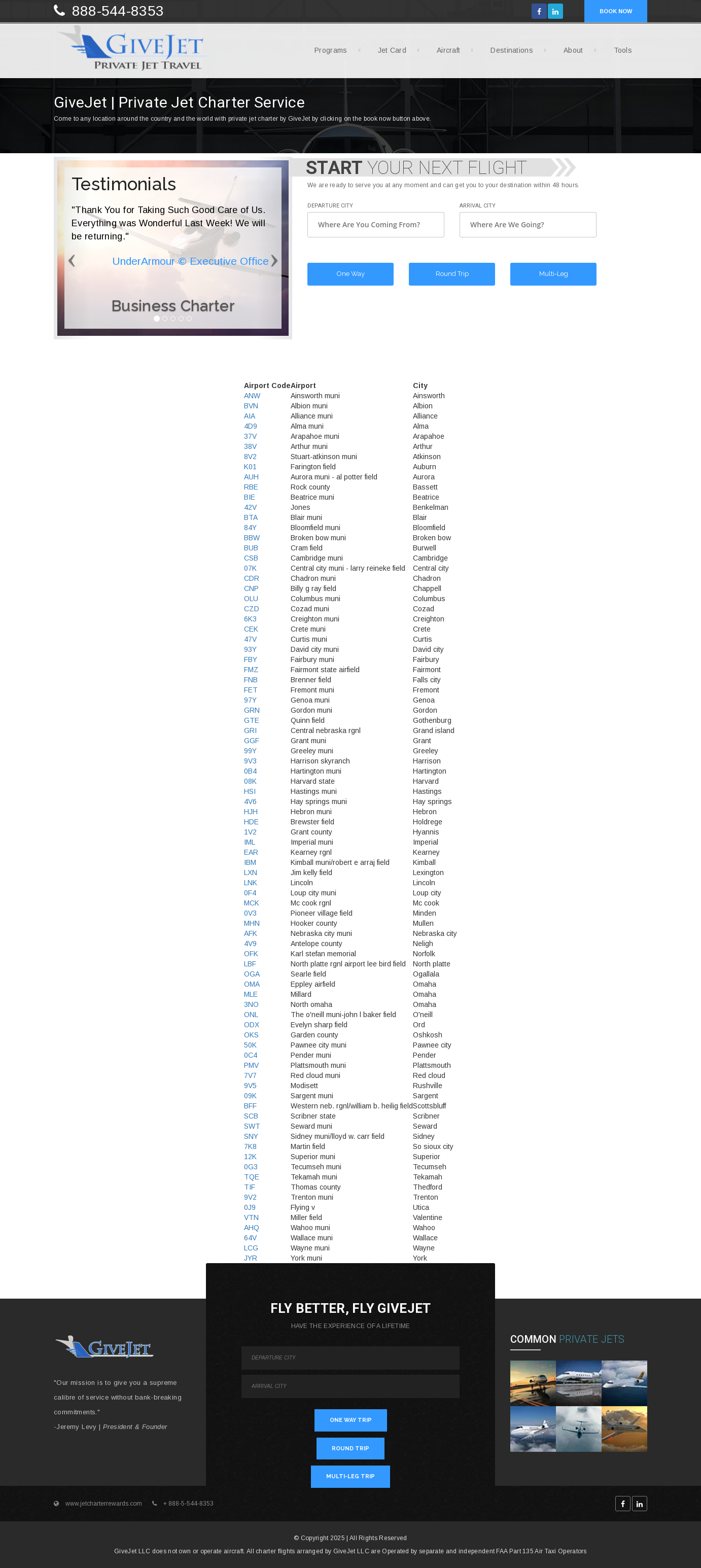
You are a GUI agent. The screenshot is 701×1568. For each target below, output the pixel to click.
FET (251, 690)
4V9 (250, 943)
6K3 (250, 619)
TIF (249, 1187)
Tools (619, 53)
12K (250, 1157)
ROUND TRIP (350, 1448)
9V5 (250, 1086)
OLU (251, 599)
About (569, 53)
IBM (250, 862)
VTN (251, 1217)
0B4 (250, 771)
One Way (351, 273)
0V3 (250, 913)
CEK (251, 629)
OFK (251, 954)
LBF (250, 964)
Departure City (330, 205)
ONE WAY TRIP (351, 1420)
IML (249, 842)
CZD (251, 609)
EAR (251, 852)
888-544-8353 (118, 11)
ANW (252, 396)
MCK (251, 903)
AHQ (251, 1228)
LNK (250, 883)
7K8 (250, 1146)
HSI (250, 791)
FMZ (251, 670)
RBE (251, 487)
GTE (251, 720)
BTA (251, 517)
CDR (251, 578)
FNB (251, 680)
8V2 (250, 456)
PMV (251, 1065)
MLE (251, 994)
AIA (249, 416)
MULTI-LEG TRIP (350, 1476)
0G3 (251, 1167)
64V (250, 1238)
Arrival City (478, 205)
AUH (251, 477)
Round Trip (452, 273)
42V (250, 507)
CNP (251, 588)
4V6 (250, 801)
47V (250, 639)
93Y (250, 649)
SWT (252, 1126)
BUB (251, 548)
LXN (250, 872)
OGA (252, 974)
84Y (250, 528)
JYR (250, 1258)
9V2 (250, 1197)
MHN (252, 923)
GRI (250, 730)
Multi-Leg (553, 273)
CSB (251, 558)
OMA (252, 984)
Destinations (508, 53)
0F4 (250, 893)
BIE (249, 497)
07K (250, 568)
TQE (251, 1177)
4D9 (250, 426)
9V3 (250, 761)
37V (250, 436)
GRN (252, 710)
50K (250, 1045)
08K (250, 781)
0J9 (250, 1207)
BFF (250, 1106)
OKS (251, 1035)
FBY (250, 659)
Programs (327, 53)
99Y (250, 751)
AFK (250, 933)
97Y (250, 700)
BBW (252, 538)
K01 (250, 467)
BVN (251, 406)
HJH (251, 812)
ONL (251, 1015)
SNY (251, 1136)
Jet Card (388, 53)
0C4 (250, 1055)
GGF (251, 741)
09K (250, 1096)
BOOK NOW (616, 11)
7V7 (250, 1075)
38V (250, 446)
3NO (251, 1004)
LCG (251, 1248)
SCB (251, 1116)
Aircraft (444, 53)
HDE (251, 822)
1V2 (250, 832)
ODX (251, 1025)
